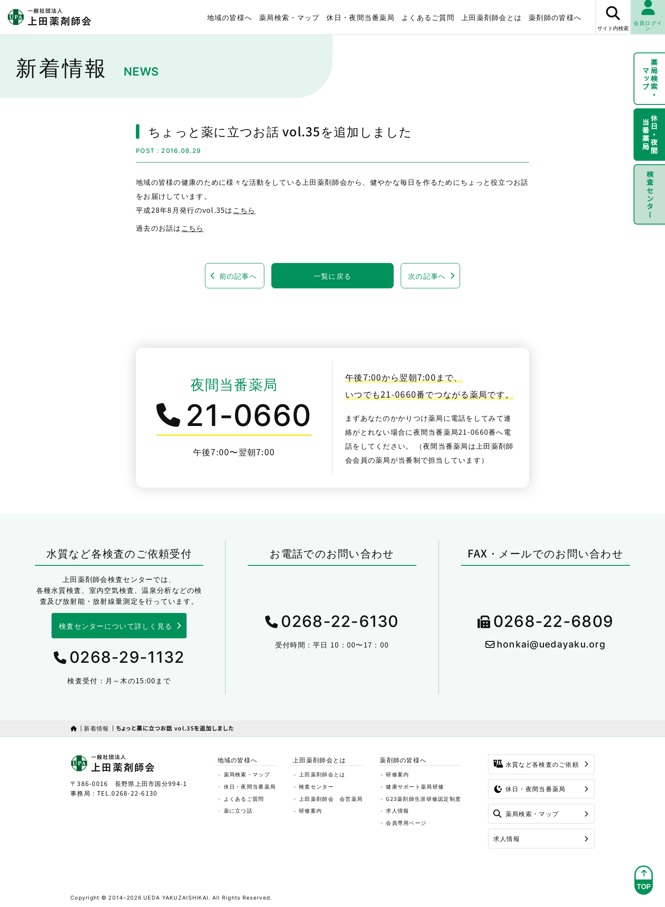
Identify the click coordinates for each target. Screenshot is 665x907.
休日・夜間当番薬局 (360, 17)
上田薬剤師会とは (491, 17)
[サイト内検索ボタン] (612, 17)
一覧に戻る (332, 275)
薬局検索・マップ (289, 17)
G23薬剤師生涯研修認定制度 (423, 798)
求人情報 (397, 810)
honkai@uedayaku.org (551, 644)
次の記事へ (427, 275)
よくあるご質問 (428, 17)
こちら (244, 209)
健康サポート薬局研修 (415, 786)
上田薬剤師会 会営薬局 (331, 798)
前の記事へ (238, 275)
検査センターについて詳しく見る (115, 625)
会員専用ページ (406, 822)
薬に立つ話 (238, 810)
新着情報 (96, 728)
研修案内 (310, 810)
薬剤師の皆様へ (555, 17)
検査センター (649, 194)
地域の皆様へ (230, 17)
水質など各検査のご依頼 (536, 764)
